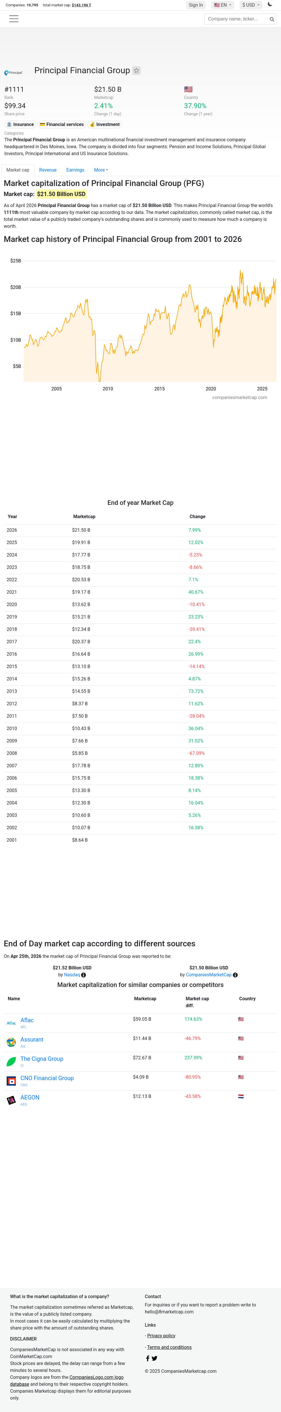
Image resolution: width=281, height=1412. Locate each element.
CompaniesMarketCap (209, 974)
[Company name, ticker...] (240, 19)
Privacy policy (161, 1335)
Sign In (196, 5)
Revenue (48, 170)
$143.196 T (81, 5)
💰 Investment (104, 124)
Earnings (75, 170)
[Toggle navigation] (14, 19)
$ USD (249, 5)
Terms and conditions (169, 1347)
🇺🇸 (221, 5)
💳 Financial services (62, 124)
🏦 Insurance (20, 124)
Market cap (17, 170)
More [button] (99, 170)
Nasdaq (72, 974)
